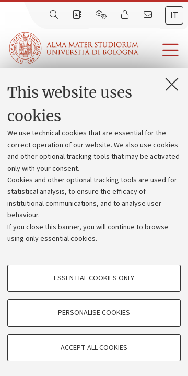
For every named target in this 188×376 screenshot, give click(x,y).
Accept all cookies (94, 348)
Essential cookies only (94, 278)
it (174, 15)
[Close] (171, 84)
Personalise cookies (94, 313)
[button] (163, 50)
